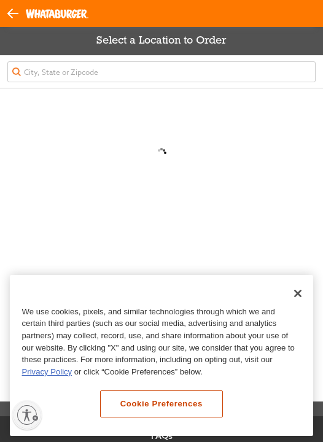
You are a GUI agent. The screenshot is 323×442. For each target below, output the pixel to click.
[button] (16, 13)
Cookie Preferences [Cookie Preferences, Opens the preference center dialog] (161, 403)
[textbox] (161, 71)
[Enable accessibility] (27, 415)
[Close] (297, 293)
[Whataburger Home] (57, 13)
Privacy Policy (47, 371)
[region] (161, 355)
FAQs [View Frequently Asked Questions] (162, 435)
